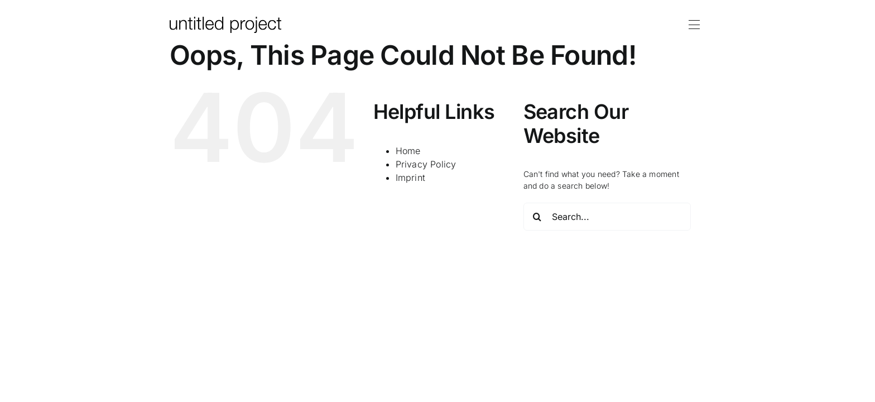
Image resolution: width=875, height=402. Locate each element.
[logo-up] (225, 20)
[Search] (537, 217)
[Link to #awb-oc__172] (694, 24)
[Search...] (607, 217)
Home (408, 150)
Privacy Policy (426, 164)
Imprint (410, 177)
